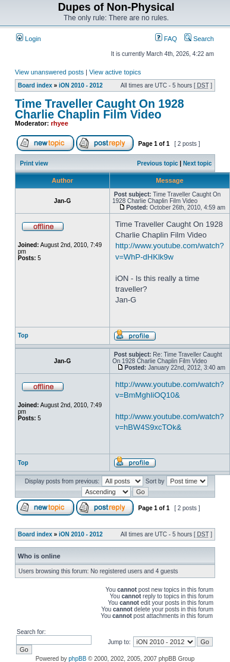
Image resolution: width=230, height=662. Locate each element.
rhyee (59, 123)
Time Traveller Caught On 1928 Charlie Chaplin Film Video (99, 109)
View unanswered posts (49, 72)
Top (23, 335)
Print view (34, 163)
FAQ (166, 38)
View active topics (115, 72)
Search (199, 38)
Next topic (197, 163)
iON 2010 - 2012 (81, 85)
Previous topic (157, 163)
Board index (35, 85)
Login (28, 38)
